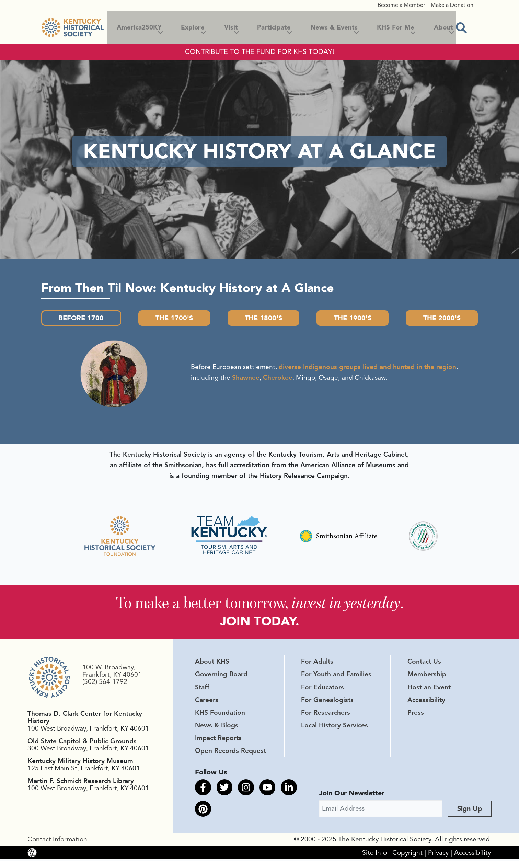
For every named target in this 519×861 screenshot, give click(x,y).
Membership (426, 675)
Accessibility (426, 701)
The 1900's (352, 318)
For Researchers (325, 713)
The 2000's (441, 318)
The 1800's (264, 318)
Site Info (374, 854)
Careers (206, 701)
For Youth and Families (336, 675)
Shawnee (246, 378)
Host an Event (429, 688)
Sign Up (469, 810)
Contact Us (424, 662)
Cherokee (277, 378)
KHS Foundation (220, 713)
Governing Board (221, 675)
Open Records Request (230, 752)
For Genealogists (327, 701)
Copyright (407, 854)
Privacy (438, 854)
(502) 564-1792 (104, 682)
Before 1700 (82, 318)
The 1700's (175, 318)
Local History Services (334, 726)
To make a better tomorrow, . (260, 603)
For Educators (322, 688)
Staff (202, 688)
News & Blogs (216, 726)
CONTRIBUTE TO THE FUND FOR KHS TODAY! (259, 52)
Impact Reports (218, 739)
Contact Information (57, 841)
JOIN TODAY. (259, 622)
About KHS (212, 662)
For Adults (317, 662)
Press (415, 713)
